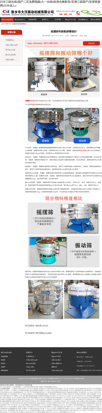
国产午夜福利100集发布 (44, 401)
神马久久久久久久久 (52, 412)
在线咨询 (91, 43)
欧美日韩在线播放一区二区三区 (61, 397)
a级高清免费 (41, 403)
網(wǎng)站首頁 (7, 19)
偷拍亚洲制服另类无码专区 (83, 388)
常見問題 (58, 19)
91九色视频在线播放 (34, 410)
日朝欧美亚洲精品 (72, 392)
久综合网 (73, 401)
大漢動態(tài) (10, 40)
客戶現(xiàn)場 (10, 50)
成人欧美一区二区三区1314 (58, 396)
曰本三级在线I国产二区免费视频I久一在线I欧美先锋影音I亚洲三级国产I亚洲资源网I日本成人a (29, 387)
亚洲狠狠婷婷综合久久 (40, 392)
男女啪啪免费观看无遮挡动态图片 (10, 401)
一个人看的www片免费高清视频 (19, 390)
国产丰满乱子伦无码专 (29, 401)
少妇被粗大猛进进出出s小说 (20, 388)
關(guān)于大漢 (70, 19)
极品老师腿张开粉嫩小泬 (38, 390)
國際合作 (54, 367)
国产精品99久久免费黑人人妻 (13, 396)
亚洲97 (74, 397)
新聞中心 (45, 19)
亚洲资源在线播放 (94, 397)
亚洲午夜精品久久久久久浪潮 (11, 397)
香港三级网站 (80, 401)
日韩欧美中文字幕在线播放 (30, 397)
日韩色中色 (71, 394)
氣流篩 (3, 363)
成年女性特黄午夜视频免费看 (86, 403)
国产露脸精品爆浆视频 (30, 396)
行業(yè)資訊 (10, 59)
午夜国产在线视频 (6, 399)
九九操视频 (56, 401)
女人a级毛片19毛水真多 (86, 410)
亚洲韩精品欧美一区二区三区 (23, 392)
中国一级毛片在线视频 (69, 403)
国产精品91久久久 (21, 410)
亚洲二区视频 (22, 408)
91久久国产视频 (81, 406)
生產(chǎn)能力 (56, 360)
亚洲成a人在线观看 (82, 408)
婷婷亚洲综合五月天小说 (67, 412)
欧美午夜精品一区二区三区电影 (65, 388)
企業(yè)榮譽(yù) (56, 363)
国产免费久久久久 (69, 406)
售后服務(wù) (83, 19)
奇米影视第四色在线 (93, 406)
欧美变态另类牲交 (81, 394)
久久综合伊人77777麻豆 (92, 405)
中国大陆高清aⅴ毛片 (6, 392)
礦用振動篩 (4, 370)
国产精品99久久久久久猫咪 (92, 390)
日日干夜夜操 (34, 388)
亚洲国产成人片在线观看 (25, 406)
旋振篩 (3, 360)
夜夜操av (42, 388)
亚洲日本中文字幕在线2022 (86, 399)
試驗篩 (3, 367)
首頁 (2, 24)
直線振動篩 (4, 356)
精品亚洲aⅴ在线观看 (62, 390)
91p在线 (6, 390)
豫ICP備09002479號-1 (54, 381)
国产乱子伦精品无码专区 (61, 410)
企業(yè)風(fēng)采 (57, 370)
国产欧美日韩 (74, 410)
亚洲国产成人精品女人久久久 (66, 408)
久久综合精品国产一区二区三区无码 (40, 405)
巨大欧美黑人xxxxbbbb (86, 392)
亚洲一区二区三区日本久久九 (77, 396)
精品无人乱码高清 (82, 397)
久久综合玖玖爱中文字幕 (53, 403)
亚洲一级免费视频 (9, 410)
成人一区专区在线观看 (38, 399)
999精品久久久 (30, 394)
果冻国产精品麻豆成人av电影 (21, 399)
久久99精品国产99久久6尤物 (17, 394)
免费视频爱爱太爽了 (42, 394)
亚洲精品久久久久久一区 (60, 405)
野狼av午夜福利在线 (30, 403)
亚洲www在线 (50, 390)
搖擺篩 (27, 101)
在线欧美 (22, 412)
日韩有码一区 (64, 401)
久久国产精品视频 (57, 406)
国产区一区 (17, 405)
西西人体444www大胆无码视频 (35, 412)
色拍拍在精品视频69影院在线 (57, 392)
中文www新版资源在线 (76, 390)
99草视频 (99, 399)
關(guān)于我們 (56, 356)
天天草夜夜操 (49, 388)
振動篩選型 (33, 19)
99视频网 (49, 399)
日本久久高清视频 (45, 397)
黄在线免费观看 (79, 405)
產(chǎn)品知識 (11, 55)
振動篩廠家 (34, 378)
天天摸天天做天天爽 (16, 403)
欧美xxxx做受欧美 (47, 410)
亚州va (71, 405)
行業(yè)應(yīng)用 (12, 45)
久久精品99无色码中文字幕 (35, 408)
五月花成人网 (14, 412)
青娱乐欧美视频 (91, 401)
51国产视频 (25, 405)
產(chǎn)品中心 (20, 19)
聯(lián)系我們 (96, 19)
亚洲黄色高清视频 (43, 396)
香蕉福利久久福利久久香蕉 (58, 394)
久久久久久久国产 (51, 408)
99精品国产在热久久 (71, 399)
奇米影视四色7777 (58, 399)
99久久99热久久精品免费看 (42, 406)
